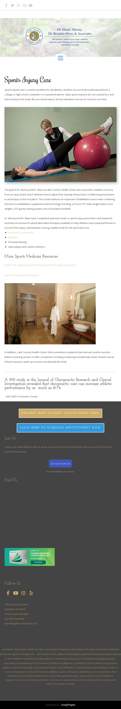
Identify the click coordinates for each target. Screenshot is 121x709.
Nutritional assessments (21, 232)
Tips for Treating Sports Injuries (21, 275)
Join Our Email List (60, 463)
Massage (12, 237)
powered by (60, 704)
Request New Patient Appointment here (60, 413)
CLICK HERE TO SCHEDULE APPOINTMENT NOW (60, 427)
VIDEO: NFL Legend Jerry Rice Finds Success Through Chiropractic (40, 265)
